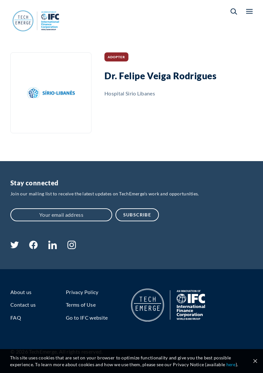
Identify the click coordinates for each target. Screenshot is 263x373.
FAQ (15, 317)
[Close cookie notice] (255, 361)
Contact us (23, 305)
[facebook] (33, 247)
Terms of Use (81, 305)
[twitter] (14, 246)
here (231, 364)
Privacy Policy (82, 292)
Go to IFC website (87, 317)
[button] (234, 11)
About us (21, 292)
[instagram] (71, 247)
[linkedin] (52, 247)
